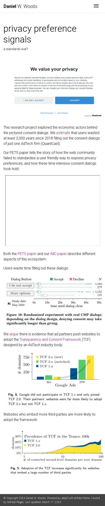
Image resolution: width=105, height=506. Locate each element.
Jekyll (64, 498)
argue (14, 334)
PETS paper (27, 254)
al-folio (78, 498)
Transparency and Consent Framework (50, 339)
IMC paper (58, 254)
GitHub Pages (15, 502)
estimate (63, 133)
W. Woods (20, 6)
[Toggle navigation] (96, 6)
